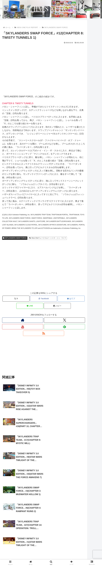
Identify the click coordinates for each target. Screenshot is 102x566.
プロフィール (84, 554)
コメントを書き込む (43, 534)
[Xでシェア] (16, 299)
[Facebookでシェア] (43, 299)
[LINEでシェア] (29, 306)
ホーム (18, 554)
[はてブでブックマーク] (71, 299)
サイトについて (51, 554)
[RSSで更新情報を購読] (43, 333)
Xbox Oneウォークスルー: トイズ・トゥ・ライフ (47, 238)
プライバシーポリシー (26, 558)
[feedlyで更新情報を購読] (64, 326)
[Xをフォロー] (64, 320)
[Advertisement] (43, 268)
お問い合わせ (75, 558)
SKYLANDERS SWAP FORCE (15, 238)
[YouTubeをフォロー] (22, 326)
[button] (57, 306)
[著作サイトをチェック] (22, 320)
